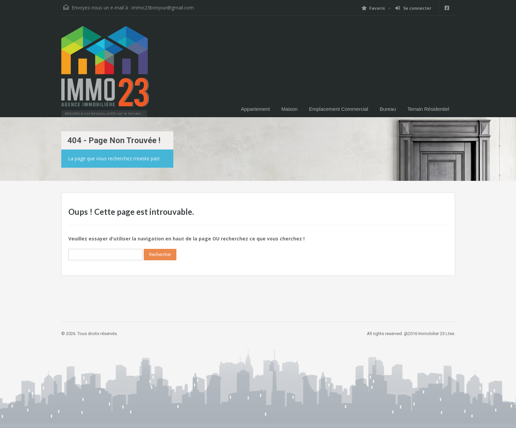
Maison (289, 109)
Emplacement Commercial (338, 109)
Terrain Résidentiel (428, 109)
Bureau (388, 109)
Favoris (373, 8)
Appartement (255, 109)
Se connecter (413, 8)
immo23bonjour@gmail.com (163, 7)
